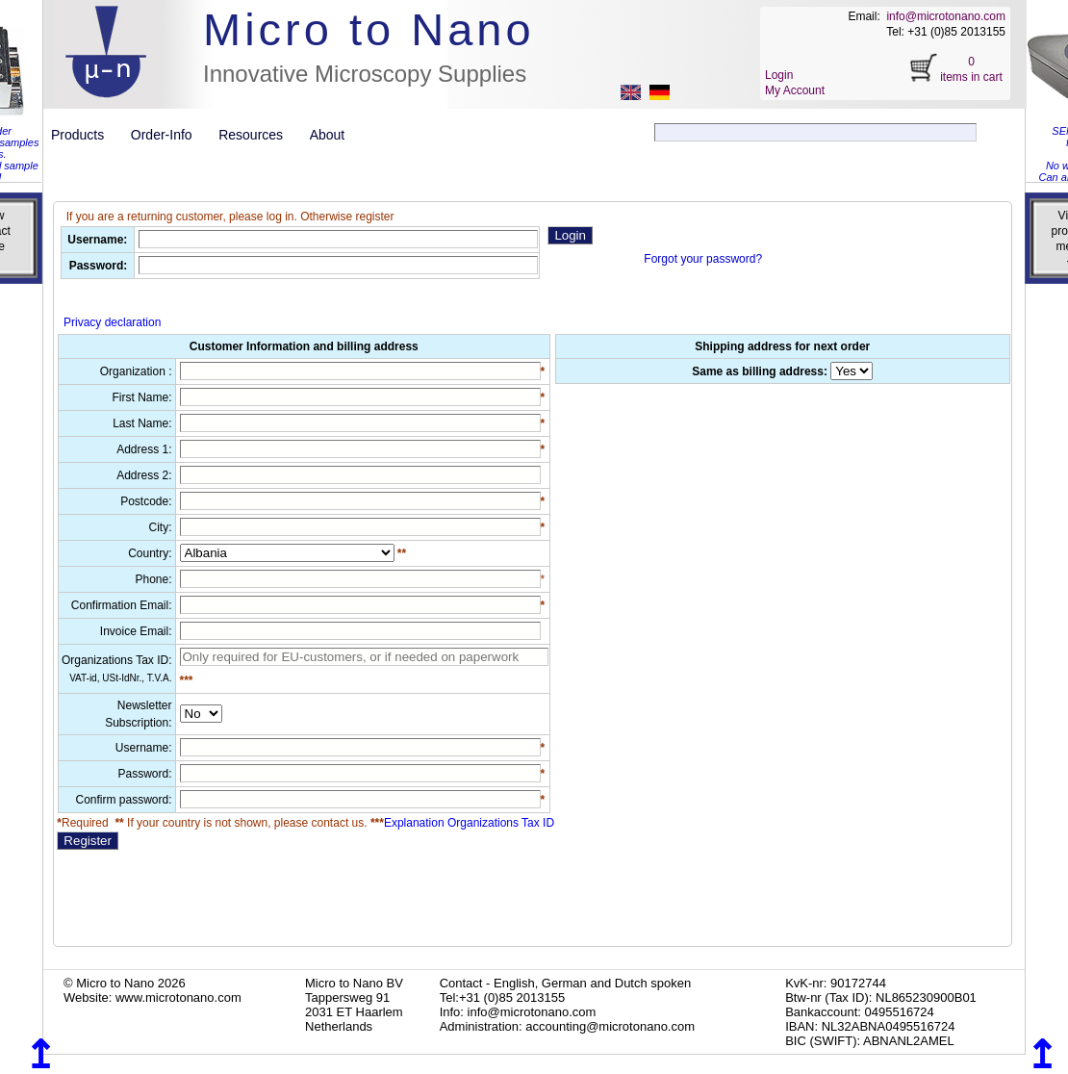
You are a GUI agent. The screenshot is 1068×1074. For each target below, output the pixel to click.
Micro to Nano (369, 29)
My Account (795, 90)
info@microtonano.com (945, 16)
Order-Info (169, 134)
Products (85, 134)
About (327, 134)
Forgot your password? (703, 259)
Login (779, 75)
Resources (257, 134)
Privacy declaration (112, 322)
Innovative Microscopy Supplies (364, 74)
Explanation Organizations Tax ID (461, 823)
